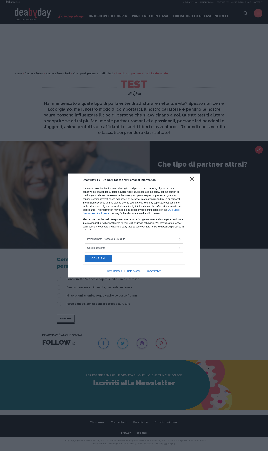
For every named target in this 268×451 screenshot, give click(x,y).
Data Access (133, 271)
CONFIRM (101, 258)
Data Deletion (114, 271)
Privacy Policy (153, 271)
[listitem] (134, 239)
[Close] (193, 180)
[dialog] (134, 226)
